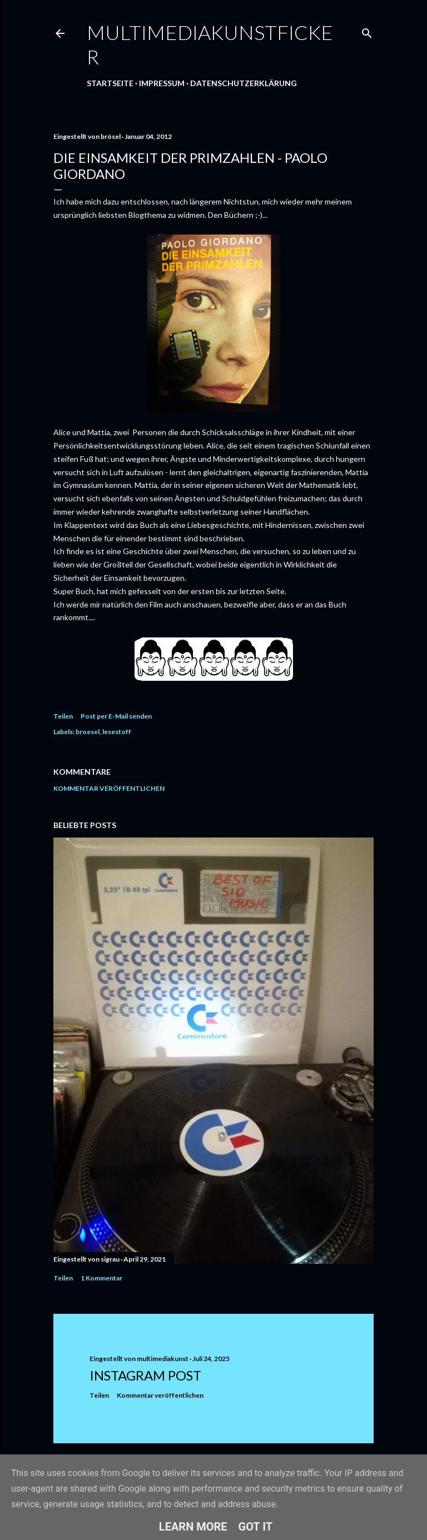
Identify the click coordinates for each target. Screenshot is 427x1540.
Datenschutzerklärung (243, 83)
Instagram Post (145, 1375)
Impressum (162, 83)
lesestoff (116, 731)
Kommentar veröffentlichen (109, 788)
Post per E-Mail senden (116, 716)
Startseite (110, 83)
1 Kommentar (101, 1278)
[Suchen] (367, 31)
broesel (88, 731)
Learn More (193, 1526)
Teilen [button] (63, 716)
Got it (256, 1526)
